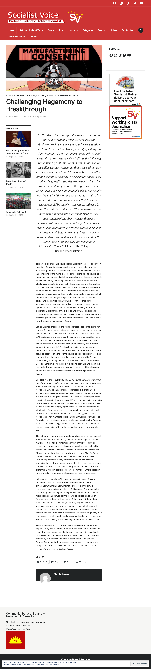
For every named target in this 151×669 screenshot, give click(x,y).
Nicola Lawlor (22, 116)
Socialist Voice (75, 660)
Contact (33, 36)
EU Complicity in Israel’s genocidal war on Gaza (17, 152)
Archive (74, 30)
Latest (62, 30)
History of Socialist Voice (31, 30)
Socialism (74, 95)
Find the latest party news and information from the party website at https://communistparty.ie (26, 625)
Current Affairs (25, 95)
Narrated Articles (17, 36)
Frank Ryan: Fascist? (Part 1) (16, 182)
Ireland (40, 95)
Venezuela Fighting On (17, 212)
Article (10, 95)
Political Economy (57, 95)
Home (11, 30)
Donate (51, 30)
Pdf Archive (127, 30)
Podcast (101, 30)
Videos (114, 30)
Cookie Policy (54, 665)
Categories (88, 30)
